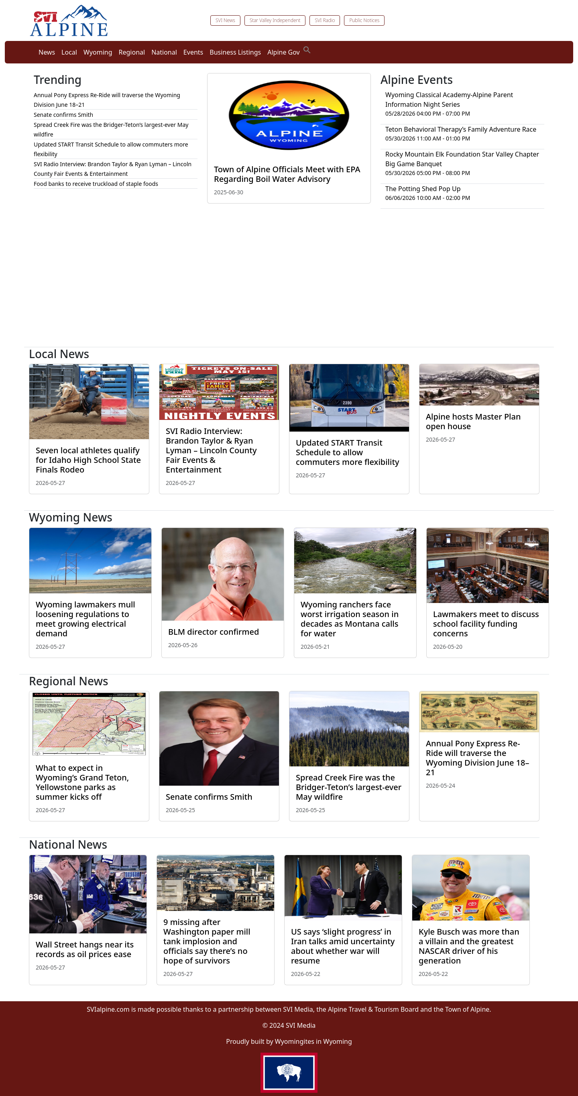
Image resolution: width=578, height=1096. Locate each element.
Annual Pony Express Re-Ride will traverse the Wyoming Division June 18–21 (477, 758)
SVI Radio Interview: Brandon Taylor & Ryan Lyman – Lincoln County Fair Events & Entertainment (211, 450)
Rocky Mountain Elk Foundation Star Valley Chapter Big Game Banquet (462, 159)
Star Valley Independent (275, 20)
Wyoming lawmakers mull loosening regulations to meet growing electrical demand (85, 619)
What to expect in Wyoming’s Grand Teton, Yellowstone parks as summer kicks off (82, 782)
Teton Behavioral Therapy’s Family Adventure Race (460, 129)
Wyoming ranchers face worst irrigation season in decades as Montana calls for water (350, 619)
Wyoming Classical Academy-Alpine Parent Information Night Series (449, 99)
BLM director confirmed (213, 631)
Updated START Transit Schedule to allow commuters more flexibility (347, 452)
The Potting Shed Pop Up (423, 188)
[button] (307, 49)
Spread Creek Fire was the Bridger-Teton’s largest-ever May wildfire (348, 787)
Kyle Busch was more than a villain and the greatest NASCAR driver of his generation (469, 946)
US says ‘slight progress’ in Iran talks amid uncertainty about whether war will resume (343, 946)
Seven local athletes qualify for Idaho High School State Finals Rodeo (88, 460)
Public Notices (364, 20)
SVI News (225, 20)
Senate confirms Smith (63, 114)
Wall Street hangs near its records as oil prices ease (85, 949)
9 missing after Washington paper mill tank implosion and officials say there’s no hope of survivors (206, 941)
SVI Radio (325, 20)
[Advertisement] (289, 281)
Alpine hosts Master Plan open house (473, 421)
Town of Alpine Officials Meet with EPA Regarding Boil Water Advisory (287, 174)
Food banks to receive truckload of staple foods (96, 183)
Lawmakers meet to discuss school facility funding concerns (486, 624)
